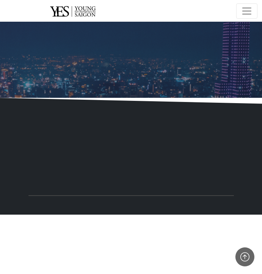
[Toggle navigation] (246, 11)
